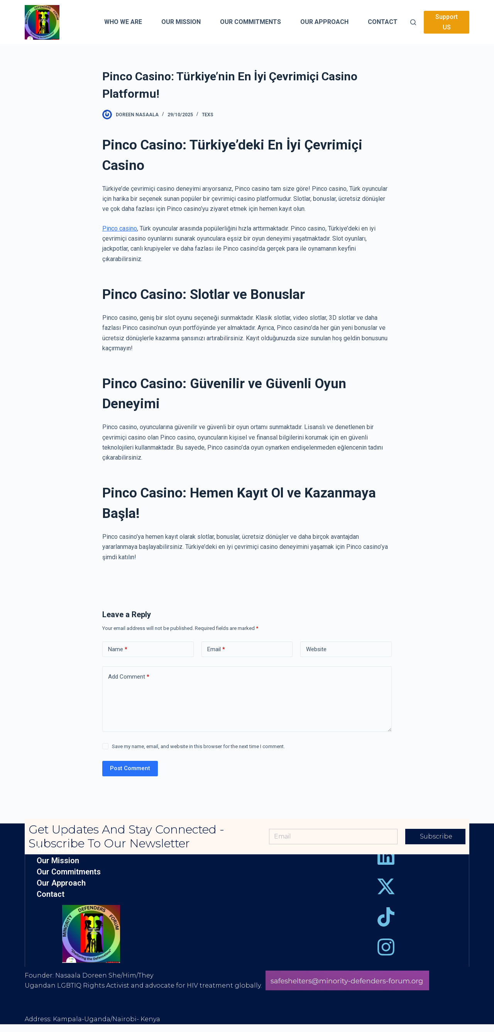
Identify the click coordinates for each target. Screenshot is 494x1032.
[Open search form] (413, 22)
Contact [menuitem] (383, 21)
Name (117, 649)
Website (316, 649)
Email (216, 649)
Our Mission (58, 861)
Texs (207, 114)
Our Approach (61, 883)
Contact (50, 894)
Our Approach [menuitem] (324, 21)
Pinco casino (119, 228)
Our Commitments (69, 872)
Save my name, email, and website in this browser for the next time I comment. (198, 746)
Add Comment (128, 677)
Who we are (57, 849)
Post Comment (130, 768)
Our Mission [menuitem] (181, 21)
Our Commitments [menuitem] (250, 21)
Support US (446, 22)
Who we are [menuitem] (123, 21)
